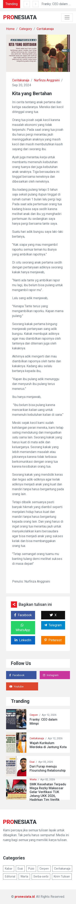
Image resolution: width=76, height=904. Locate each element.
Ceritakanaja (45, 29)
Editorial (10, 876)
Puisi (31, 868)
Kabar (8, 868)
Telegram (53, 625)
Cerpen (34, 714)
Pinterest (53, 640)
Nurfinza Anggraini (47, 80)
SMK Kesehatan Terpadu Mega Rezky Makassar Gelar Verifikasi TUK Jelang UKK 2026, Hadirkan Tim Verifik (48, 792)
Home (10, 29)
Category (25, 29)
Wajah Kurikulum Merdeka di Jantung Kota (48, 745)
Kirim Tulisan (62, 876)
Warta (33, 779)
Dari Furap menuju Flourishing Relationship (48, 768)
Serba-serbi (40, 876)
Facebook (23, 615)
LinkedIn (23, 640)
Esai (32, 761)
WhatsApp (23, 627)
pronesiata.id (25, 897)
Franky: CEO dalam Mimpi (43, 721)
